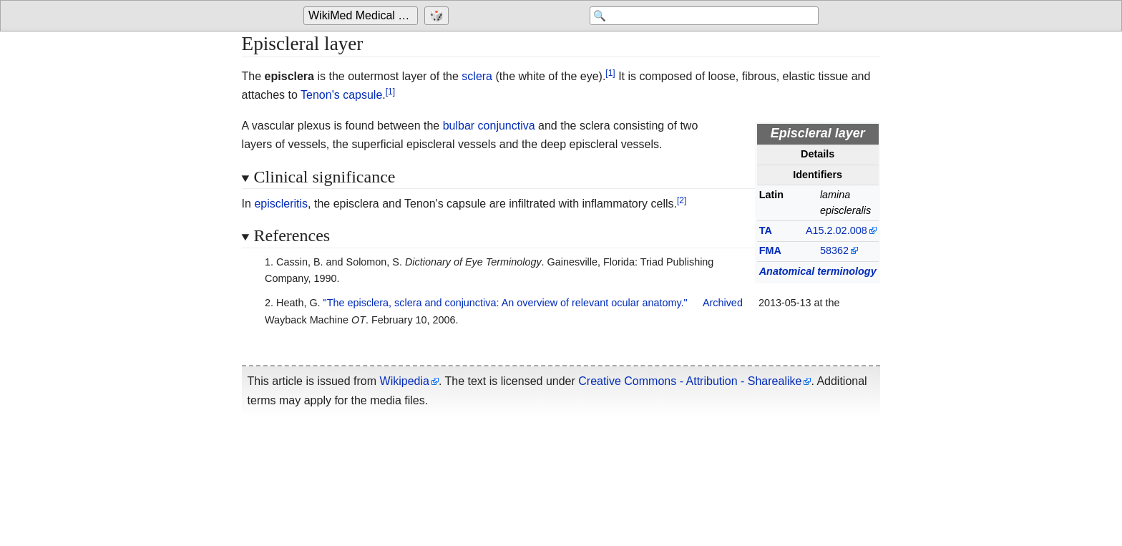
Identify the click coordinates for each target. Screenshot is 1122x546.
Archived (723, 302)
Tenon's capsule (341, 95)
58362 (834, 250)
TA (765, 230)
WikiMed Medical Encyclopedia (363, 15)
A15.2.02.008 (836, 230)
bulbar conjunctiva (489, 126)
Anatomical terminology (818, 271)
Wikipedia (404, 381)
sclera (477, 76)
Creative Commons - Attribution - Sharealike (689, 381)
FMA (770, 250)
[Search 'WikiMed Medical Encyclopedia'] (704, 15)
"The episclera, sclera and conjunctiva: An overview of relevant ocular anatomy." (505, 302)
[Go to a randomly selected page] (438, 15)
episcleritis (281, 204)
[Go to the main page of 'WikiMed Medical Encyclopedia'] (362, 15)
